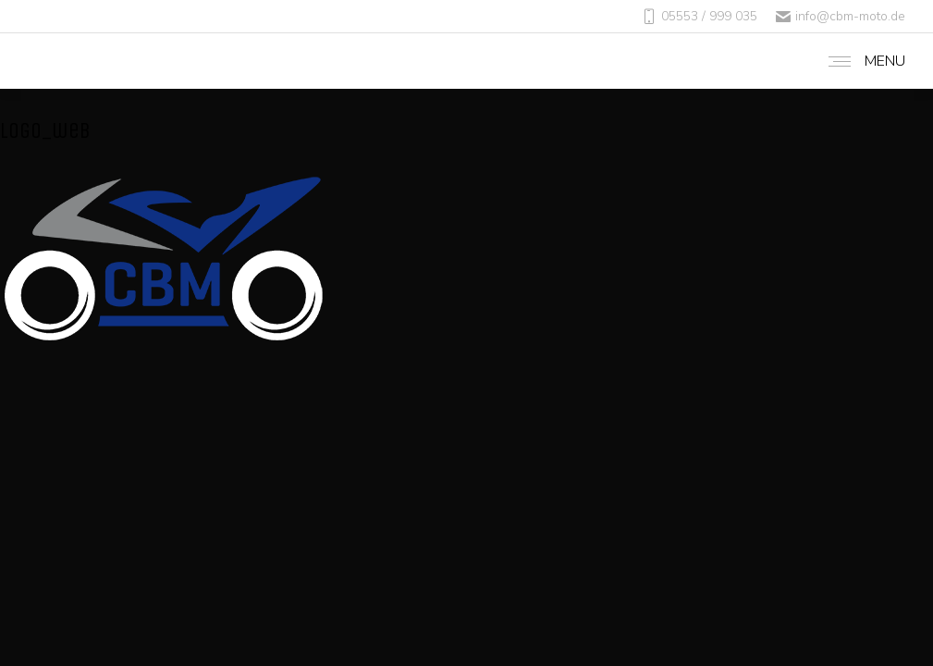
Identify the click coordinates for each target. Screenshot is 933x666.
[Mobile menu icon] (862, 61)
